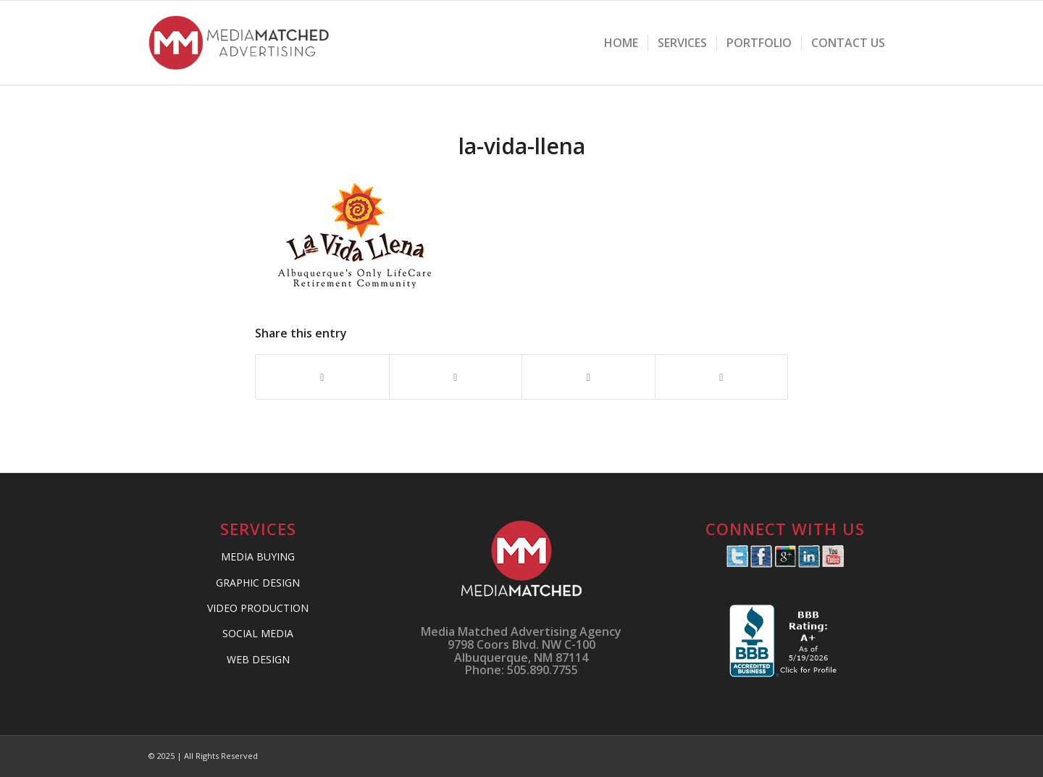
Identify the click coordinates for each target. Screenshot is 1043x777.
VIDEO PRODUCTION (258, 608)
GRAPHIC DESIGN (258, 582)
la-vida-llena (521, 146)
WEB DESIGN (258, 659)
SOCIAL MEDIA (257, 633)
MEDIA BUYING (258, 556)
